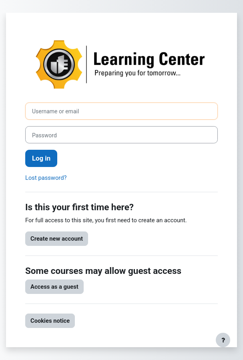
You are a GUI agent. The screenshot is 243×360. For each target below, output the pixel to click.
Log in (41, 158)
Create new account (56, 238)
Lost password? (45, 177)
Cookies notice (50, 320)
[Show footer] (223, 340)
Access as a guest (54, 286)
